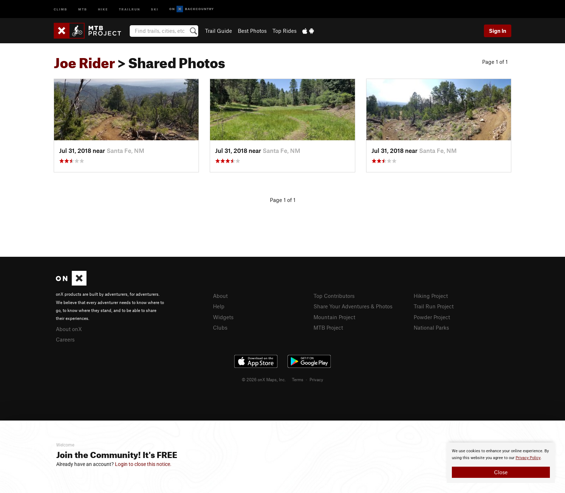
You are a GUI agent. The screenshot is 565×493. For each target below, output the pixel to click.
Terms (297, 379)
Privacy (316, 379)
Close (501, 472)
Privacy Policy (528, 457)
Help (218, 306)
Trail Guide (218, 30)
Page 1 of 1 (495, 61)
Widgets (223, 317)
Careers (65, 339)
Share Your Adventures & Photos (352, 306)
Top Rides (284, 30)
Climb (60, 8)
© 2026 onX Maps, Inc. (264, 379)
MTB (82, 8)
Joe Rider (84, 60)
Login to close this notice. (143, 464)
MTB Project (328, 327)
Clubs (220, 327)
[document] (501, 463)
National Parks (431, 327)
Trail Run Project (434, 306)
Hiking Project (431, 295)
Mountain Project (334, 317)
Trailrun (129, 8)
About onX (69, 329)
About (220, 295)
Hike (103, 8)
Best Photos (252, 30)
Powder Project (432, 317)
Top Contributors (334, 295)
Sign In (497, 30)
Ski (155, 8)
